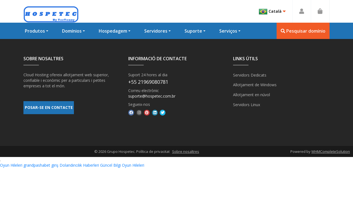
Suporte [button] (193, 31)
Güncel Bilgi (110, 165)
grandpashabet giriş (40, 165)
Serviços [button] (228, 31)
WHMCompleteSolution (330, 151)
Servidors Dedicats (249, 74)
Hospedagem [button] (113, 31)
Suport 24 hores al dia (147, 74)
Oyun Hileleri (11, 165)
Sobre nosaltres (185, 151)
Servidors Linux (246, 103)
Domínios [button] (72, 31)
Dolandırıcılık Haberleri (79, 165)
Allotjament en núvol (251, 94)
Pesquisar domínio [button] (303, 31)
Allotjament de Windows (255, 84)
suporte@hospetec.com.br (151, 96)
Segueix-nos (139, 104)
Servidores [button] (155, 31)
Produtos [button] (35, 31)
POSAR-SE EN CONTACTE (49, 108)
